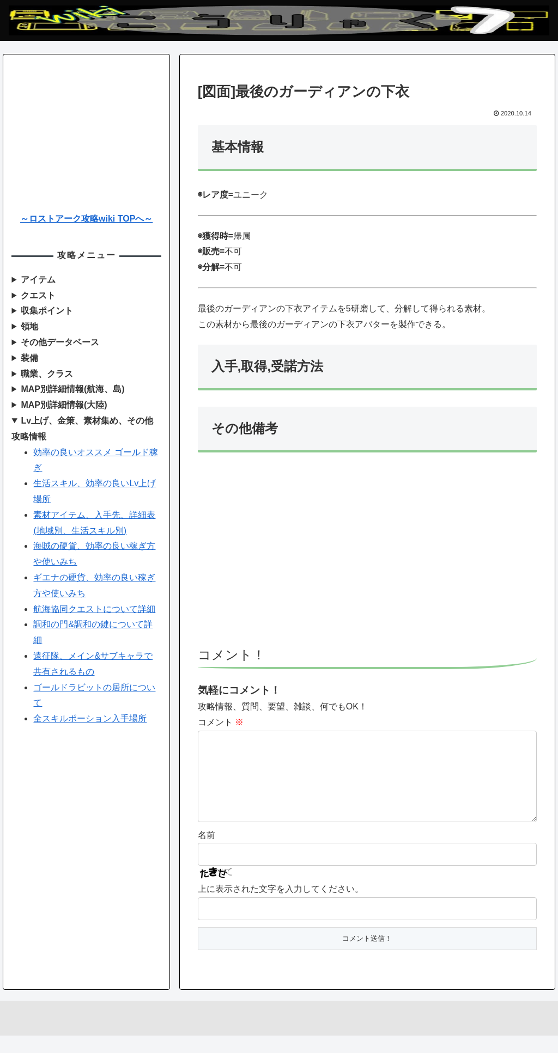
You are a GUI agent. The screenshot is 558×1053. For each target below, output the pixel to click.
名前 (206, 852)
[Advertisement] (367, 555)
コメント (221, 722)
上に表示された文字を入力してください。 (280, 906)
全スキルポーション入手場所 (90, 718)
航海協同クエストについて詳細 (94, 609)
